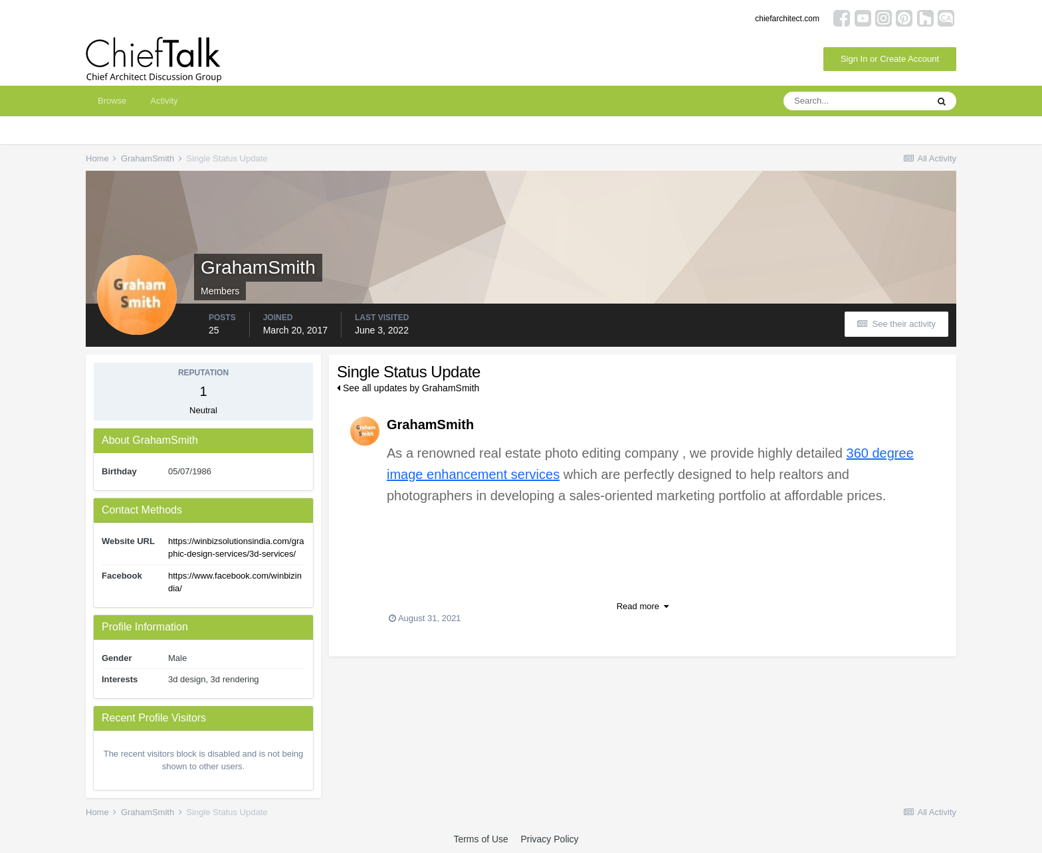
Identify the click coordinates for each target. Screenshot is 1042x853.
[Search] (855, 101)
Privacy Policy (549, 839)
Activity (163, 101)
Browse (112, 101)
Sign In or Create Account (890, 59)
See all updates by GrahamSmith (408, 388)
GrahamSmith (430, 424)
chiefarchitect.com (787, 18)
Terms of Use (480, 839)
